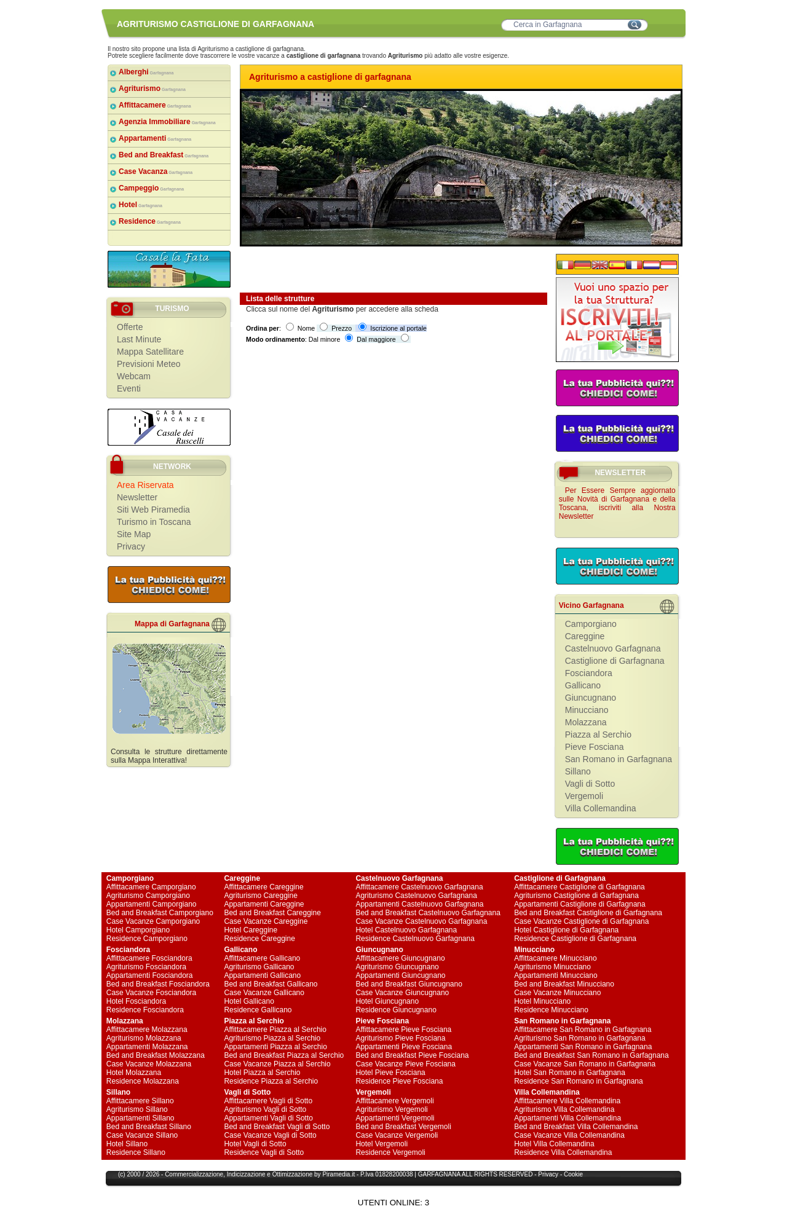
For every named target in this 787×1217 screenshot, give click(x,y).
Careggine (585, 636)
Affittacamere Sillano (140, 1101)
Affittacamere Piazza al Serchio (275, 1029)
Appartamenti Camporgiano (151, 904)
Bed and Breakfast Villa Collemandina (576, 1126)
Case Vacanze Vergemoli (396, 1135)
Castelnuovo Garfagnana (613, 648)
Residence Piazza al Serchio (271, 1081)
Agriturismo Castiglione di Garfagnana (576, 895)
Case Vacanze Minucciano (557, 992)
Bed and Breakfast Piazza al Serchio (284, 1055)
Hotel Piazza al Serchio (262, 1072)
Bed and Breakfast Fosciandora (158, 984)
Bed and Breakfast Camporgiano (159, 912)
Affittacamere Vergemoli (394, 1101)
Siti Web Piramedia (153, 509)
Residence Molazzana (142, 1081)
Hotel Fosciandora (136, 1001)
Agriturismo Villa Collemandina (564, 1109)
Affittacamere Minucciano (555, 958)
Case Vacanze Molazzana (149, 1064)
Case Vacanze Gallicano (264, 992)
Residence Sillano (135, 1152)
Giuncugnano (590, 698)
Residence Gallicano (257, 1010)
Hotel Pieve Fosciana (390, 1072)
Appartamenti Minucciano (555, 975)
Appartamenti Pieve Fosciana (403, 1046)
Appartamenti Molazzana (147, 1046)
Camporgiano (591, 624)
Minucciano (587, 710)
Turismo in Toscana (154, 522)
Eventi (129, 388)
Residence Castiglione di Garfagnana (575, 938)
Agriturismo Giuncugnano (396, 967)
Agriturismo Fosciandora (146, 967)
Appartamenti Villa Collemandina (567, 1118)
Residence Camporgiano (147, 938)
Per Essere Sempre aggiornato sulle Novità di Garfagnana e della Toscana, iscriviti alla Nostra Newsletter (617, 503)
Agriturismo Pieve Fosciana (400, 1038)
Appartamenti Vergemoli (394, 1118)
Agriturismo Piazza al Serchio (272, 1038)
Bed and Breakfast (163, 155)
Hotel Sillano (127, 1144)
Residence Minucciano (551, 1010)
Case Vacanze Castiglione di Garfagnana (581, 921)
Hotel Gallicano (249, 1001)
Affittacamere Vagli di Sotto (268, 1101)
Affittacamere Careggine (263, 887)
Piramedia (336, 1174)
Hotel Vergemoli (381, 1144)
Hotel (140, 204)
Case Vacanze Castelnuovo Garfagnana (421, 921)
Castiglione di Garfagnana (615, 661)
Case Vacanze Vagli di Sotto (270, 1135)
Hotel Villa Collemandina (554, 1144)
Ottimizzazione (292, 1174)
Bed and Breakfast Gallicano (270, 984)
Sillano (578, 771)
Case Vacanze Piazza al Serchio (277, 1064)
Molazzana (586, 722)
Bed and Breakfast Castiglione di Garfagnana (588, 912)
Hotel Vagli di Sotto (255, 1144)
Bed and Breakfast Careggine (272, 912)
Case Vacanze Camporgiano (153, 921)
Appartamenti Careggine (264, 904)
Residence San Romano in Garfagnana (578, 1081)
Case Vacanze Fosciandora (151, 992)
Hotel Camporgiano (138, 930)
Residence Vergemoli (390, 1152)
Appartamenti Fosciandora (149, 975)
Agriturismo (152, 88)
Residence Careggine (259, 938)
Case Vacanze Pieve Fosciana (405, 1064)
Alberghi (146, 72)
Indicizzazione (246, 1174)
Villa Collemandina (600, 808)
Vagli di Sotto (590, 784)
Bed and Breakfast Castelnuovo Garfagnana (427, 912)
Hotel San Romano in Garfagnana (569, 1072)
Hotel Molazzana (133, 1072)
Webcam (134, 376)
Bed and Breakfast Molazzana (155, 1055)
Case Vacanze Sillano (142, 1135)
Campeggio (151, 188)
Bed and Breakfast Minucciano (564, 984)
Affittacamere (155, 105)
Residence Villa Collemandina (563, 1152)
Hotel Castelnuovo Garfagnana (406, 930)
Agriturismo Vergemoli (391, 1109)
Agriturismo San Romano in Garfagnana (579, 1038)
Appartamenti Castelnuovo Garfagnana (419, 904)
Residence (150, 221)
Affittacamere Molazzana (147, 1029)
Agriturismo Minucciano (552, 967)
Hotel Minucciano (542, 1001)
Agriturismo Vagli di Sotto (265, 1109)
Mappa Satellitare (150, 351)
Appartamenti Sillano (140, 1118)
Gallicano (583, 685)
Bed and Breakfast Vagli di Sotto (277, 1126)
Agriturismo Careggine (260, 895)
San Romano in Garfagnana (618, 759)
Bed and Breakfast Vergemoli (403, 1126)
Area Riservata (145, 485)
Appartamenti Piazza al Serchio (275, 1046)
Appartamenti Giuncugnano (400, 975)
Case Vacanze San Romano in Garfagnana (584, 1064)
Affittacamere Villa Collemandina (567, 1101)
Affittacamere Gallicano (262, 958)
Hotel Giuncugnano (387, 1001)
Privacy (131, 546)
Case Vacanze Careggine (265, 921)
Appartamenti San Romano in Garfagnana (583, 1046)
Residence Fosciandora (145, 1010)
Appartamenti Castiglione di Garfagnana (579, 904)
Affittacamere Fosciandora (149, 958)
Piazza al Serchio (598, 734)
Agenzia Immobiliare (167, 121)
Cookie (573, 1174)
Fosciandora (588, 673)
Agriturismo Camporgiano (148, 895)
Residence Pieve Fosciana (399, 1081)
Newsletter (137, 497)
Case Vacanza (155, 171)
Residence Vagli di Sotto (264, 1152)
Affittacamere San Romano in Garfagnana (582, 1029)
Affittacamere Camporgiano (151, 887)
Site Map (134, 534)
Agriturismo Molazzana (143, 1038)
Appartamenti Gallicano (262, 975)
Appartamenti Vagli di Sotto (268, 1118)
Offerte (130, 327)
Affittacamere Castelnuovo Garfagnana (419, 887)
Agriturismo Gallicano (259, 967)
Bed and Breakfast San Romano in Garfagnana (591, 1055)
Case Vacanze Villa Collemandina (569, 1135)
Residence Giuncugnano (395, 1010)
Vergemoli (584, 796)
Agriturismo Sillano (137, 1109)
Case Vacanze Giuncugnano (402, 992)
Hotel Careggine (250, 930)
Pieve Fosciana (594, 747)
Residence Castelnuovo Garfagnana (414, 938)
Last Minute (139, 339)
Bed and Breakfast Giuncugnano (408, 984)
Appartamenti (155, 138)
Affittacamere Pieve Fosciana (403, 1029)
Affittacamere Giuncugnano (400, 958)
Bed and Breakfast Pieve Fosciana (412, 1055)
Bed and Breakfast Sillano (148, 1126)
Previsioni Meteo (149, 364)
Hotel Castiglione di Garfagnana (566, 930)
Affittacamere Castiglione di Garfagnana (579, 887)
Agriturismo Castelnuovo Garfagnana (416, 895)
